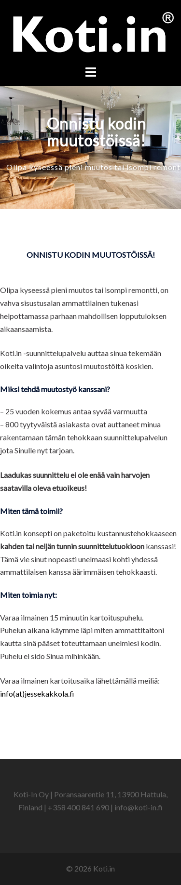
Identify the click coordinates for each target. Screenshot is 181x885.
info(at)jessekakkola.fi (37, 693)
